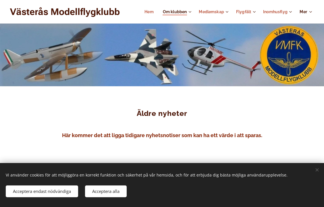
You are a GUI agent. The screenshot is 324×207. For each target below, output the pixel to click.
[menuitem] (144, 12)
